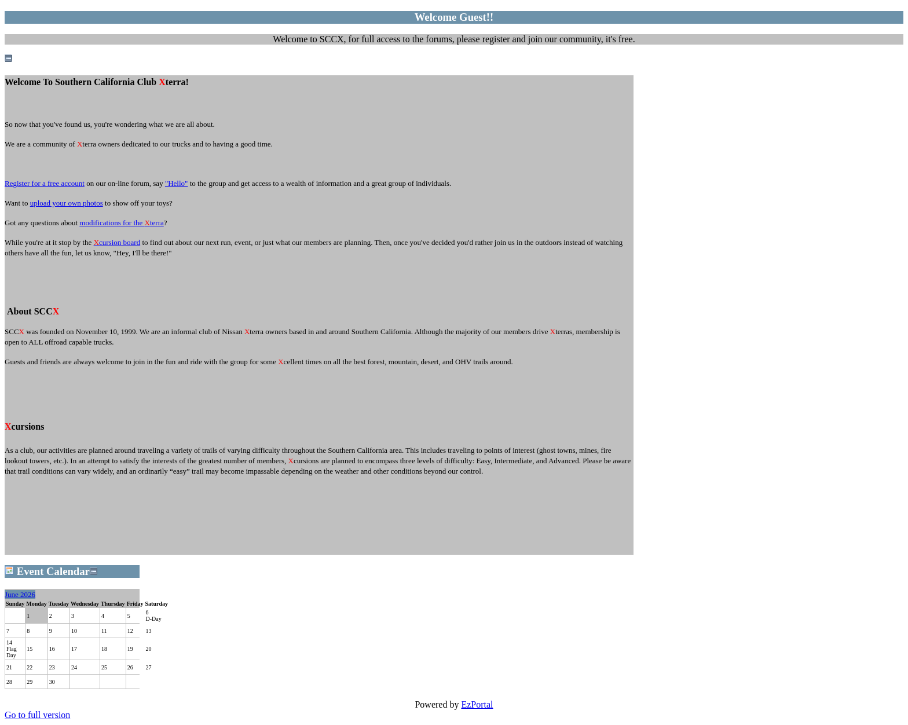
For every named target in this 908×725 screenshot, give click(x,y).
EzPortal (477, 704)
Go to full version (37, 715)
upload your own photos (66, 203)
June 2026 (20, 594)
